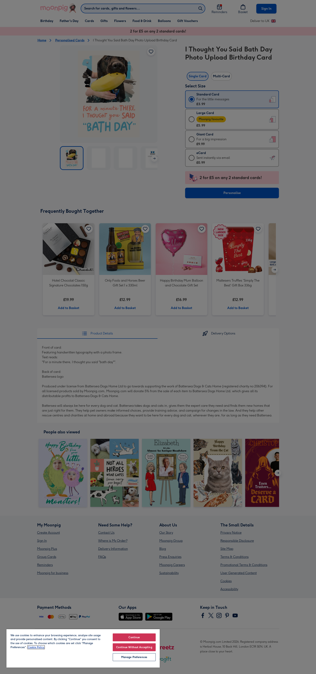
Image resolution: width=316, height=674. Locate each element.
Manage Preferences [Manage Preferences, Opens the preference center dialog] (134, 657)
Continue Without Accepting (134, 647)
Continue (134, 637)
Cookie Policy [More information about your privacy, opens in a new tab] (36, 647)
